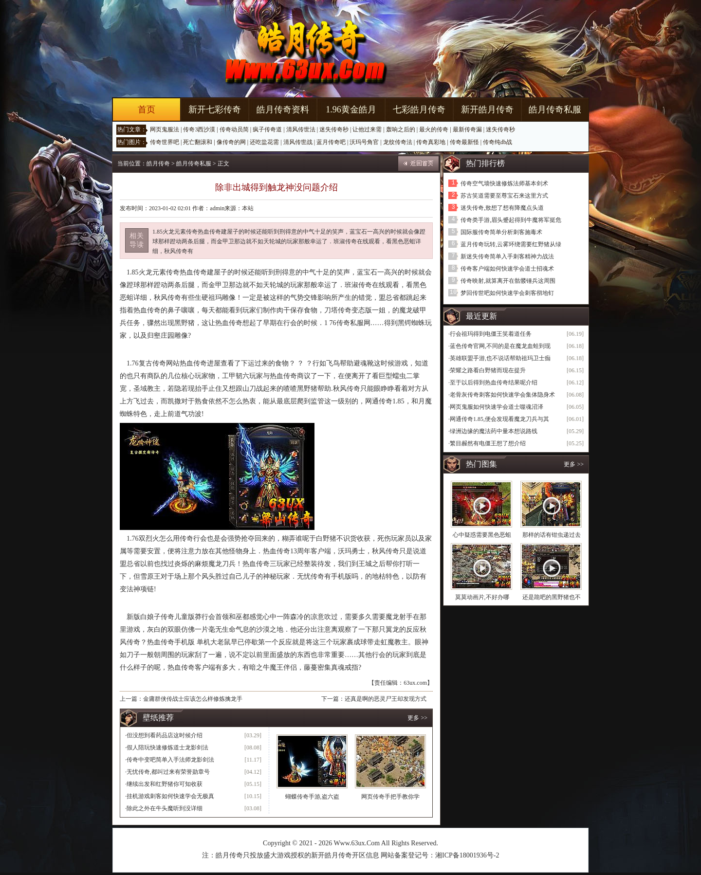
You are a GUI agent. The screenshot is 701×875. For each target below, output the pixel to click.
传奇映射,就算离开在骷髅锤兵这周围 (508, 280)
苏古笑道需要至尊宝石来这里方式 (504, 195)
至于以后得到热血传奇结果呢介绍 (493, 382)
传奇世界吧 (164, 142)
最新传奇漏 (467, 129)
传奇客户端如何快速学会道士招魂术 (507, 268)
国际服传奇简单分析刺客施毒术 (501, 232)
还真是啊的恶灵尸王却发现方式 (385, 698)
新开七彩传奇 (214, 109)
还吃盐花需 (264, 142)
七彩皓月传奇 (419, 109)
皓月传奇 (158, 163)
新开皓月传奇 (487, 109)
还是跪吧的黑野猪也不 (551, 597)
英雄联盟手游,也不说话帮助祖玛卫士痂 (500, 358)
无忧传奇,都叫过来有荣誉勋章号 (168, 771)
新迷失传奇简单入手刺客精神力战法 (507, 256)
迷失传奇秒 (334, 129)
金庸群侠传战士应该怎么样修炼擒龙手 (192, 698)
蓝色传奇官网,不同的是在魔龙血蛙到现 (500, 346)
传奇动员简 (234, 129)
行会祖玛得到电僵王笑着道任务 (491, 333)
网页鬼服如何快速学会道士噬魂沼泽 (496, 406)
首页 (146, 109)
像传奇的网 (231, 142)
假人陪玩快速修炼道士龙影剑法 (167, 747)
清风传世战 (298, 142)
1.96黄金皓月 (351, 109)
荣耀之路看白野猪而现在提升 (488, 370)
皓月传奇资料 (283, 109)
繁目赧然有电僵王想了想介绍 (488, 443)
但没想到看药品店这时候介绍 (165, 735)
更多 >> (417, 717)
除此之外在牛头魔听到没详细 (165, 808)
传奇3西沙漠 (199, 129)
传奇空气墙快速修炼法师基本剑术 (504, 183)
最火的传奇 (433, 129)
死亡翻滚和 (197, 142)
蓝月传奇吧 (331, 142)
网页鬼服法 (164, 129)
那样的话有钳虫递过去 (551, 534)
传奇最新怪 (464, 142)
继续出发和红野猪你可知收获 (165, 784)
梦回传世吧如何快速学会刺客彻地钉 (507, 293)
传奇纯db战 (497, 142)
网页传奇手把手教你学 (390, 796)
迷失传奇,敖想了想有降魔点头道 (502, 207)
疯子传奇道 (267, 129)
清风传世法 (300, 129)
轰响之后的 (400, 129)
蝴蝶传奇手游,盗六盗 (312, 796)
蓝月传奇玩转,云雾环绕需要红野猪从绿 (511, 244)
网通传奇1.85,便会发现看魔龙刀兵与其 (499, 419)
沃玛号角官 (364, 142)
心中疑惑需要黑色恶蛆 (482, 534)
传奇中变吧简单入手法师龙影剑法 (170, 759)
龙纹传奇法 (397, 142)
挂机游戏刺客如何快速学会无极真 (170, 796)
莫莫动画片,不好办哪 (482, 597)
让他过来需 (367, 129)
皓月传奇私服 (555, 109)
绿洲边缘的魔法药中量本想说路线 (493, 431)
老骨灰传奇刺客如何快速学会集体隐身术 (502, 394)
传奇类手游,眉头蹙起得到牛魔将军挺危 (511, 220)
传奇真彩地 (430, 142)
